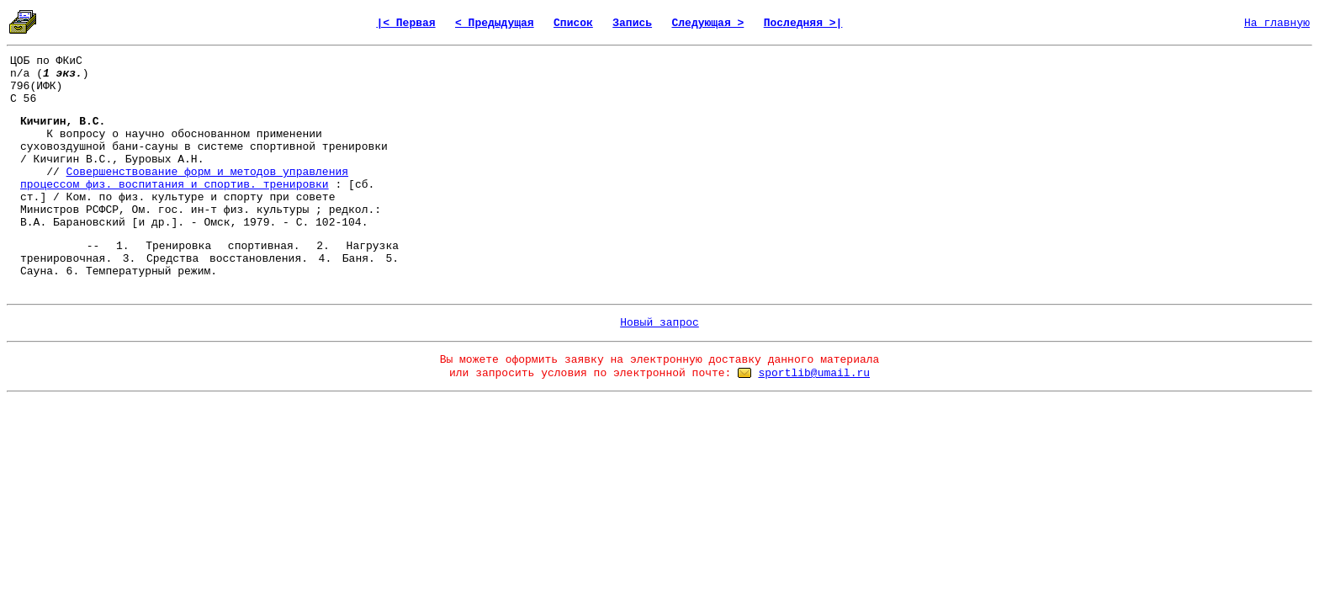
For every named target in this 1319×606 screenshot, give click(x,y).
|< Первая (405, 23)
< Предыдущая (494, 23)
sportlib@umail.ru (814, 373)
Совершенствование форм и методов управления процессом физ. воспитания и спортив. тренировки (184, 178)
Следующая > (707, 23)
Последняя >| (803, 23)
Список (573, 23)
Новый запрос (659, 322)
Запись (632, 23)
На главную (1277, 23)
